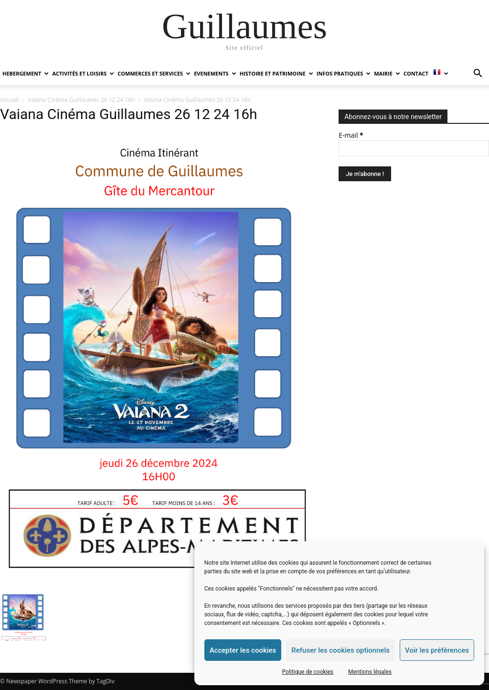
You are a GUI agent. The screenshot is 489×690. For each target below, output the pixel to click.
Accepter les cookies (243, 650)
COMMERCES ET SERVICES (154, 73)
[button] (477, 74)
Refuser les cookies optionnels (340, 650)
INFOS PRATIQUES (344, 73)
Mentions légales (370, 671)
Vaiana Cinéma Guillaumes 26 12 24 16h (81, 100)
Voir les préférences (437, 650)
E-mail (351, 135)
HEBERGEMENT (25, 73)
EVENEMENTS (215, 73)
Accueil (9, 100)
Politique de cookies (307, 671)
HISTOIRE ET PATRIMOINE (276, 73)
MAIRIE (387, 73)
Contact (416, 73)
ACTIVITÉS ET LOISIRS (83, 73)
